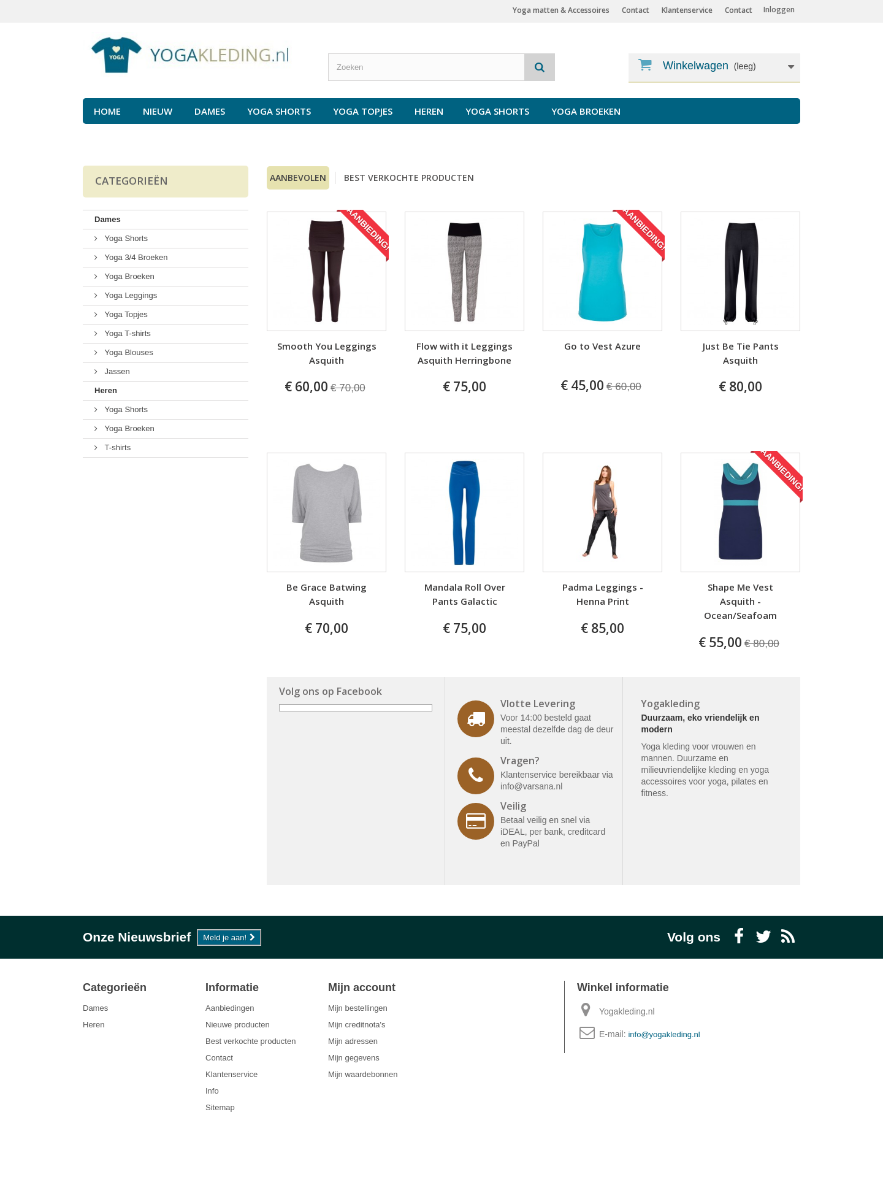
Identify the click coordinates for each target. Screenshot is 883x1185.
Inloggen (779, 9)
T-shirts (116, 447)
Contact (738, 10)
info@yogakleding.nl (664, 1034)
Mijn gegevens (354, 1057)
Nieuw (157, 111)
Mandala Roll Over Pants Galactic (464, 594)
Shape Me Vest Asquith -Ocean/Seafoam (740, 601)
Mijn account (362, 987)
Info (212, 1090)
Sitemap (220, 1107)
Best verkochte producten (409, 177)
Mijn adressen (353, 1041)
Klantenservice (687, 10)
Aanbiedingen (229, 1008)
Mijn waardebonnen (362, 1074)
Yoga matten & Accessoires (561, 10)
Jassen (116, 371)
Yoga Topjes (362, 111)
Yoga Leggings (129, 295)
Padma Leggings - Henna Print (602, 594)
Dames (209, 111)
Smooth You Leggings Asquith (327, 353)
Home (107, 111)
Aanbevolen (298, 177)
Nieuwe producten (237, 1024)
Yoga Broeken (586, 111)
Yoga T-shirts (126, 333)
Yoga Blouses (127, 352)
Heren (429, 111)
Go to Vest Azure (602, 346)
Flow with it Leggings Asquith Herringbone (464, 353)
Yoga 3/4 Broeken (135, 257)
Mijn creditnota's (357, 1024)
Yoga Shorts (279, 111)
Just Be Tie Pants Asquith (741, 353)
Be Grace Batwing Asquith (326, 594)
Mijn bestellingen (358, 1008)
